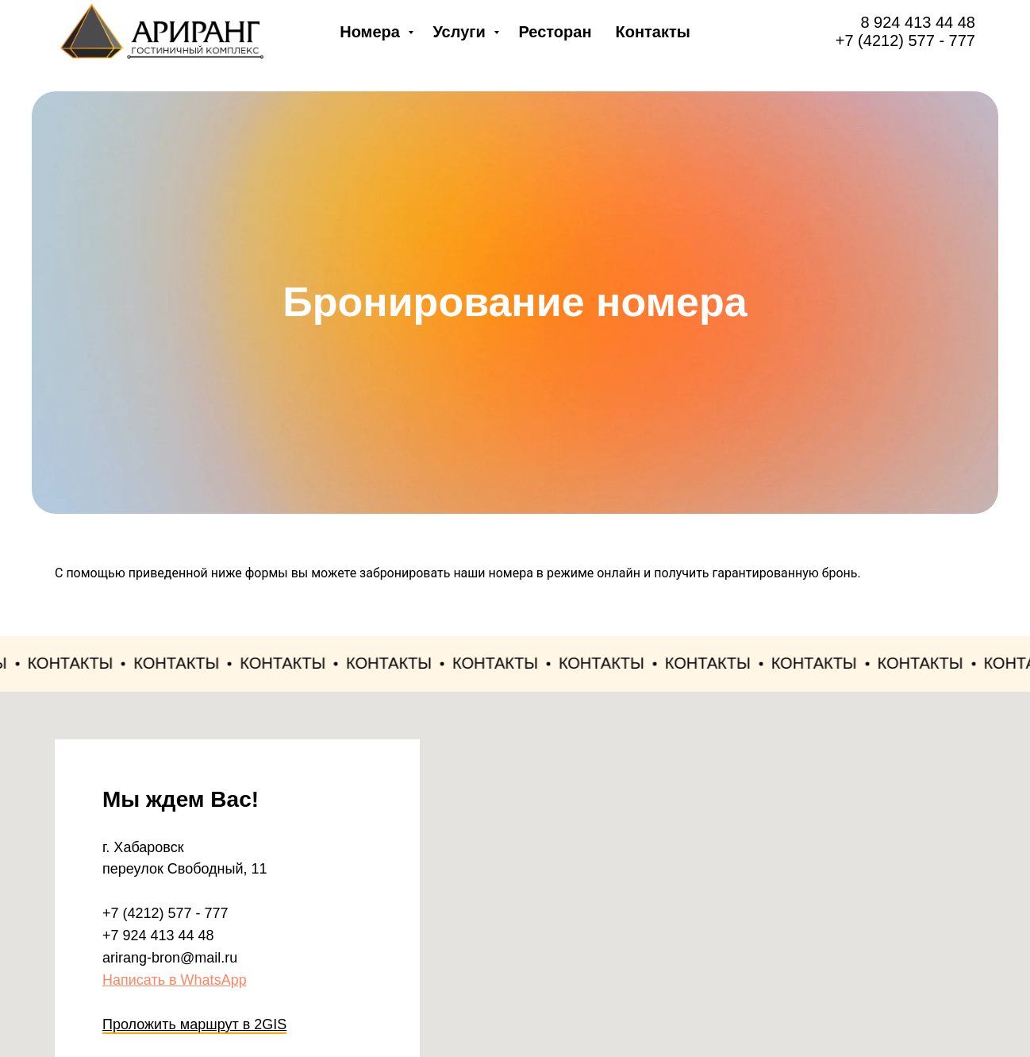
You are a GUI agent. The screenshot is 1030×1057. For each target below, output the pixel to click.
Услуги (461, 32)
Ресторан (554, 32)
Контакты (652, 32)
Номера (372, 32)
